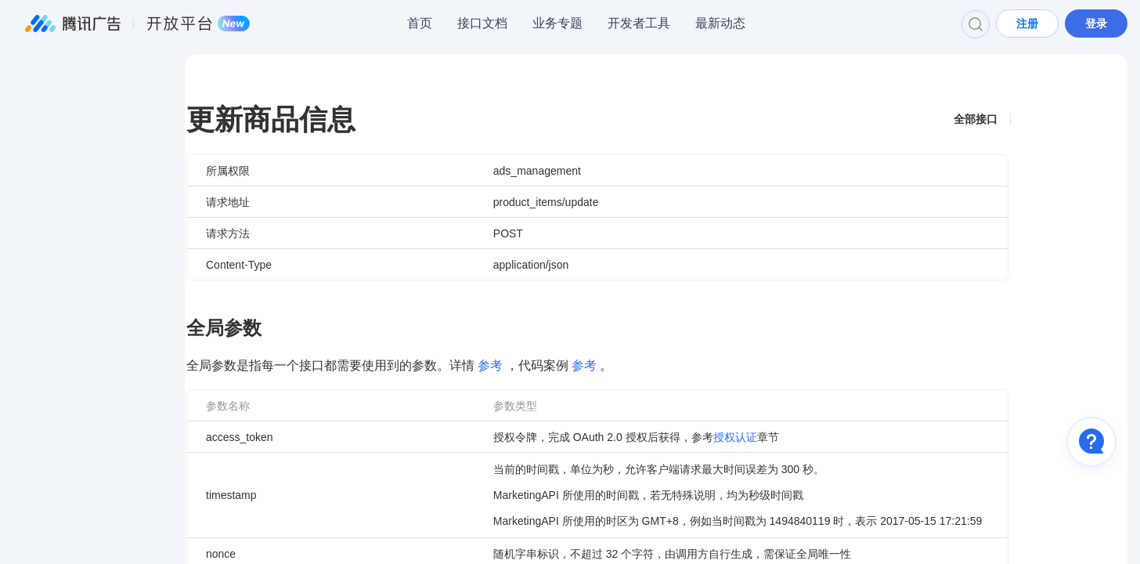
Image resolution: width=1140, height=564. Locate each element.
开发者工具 (639, 23)
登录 (1096, 23)
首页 (419, 23)
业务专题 (557, 23)
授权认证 (735, 437)
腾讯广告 (138, 23)
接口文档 (482, 23)
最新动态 (720, 23)
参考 (490, 365)
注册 (1027, 23)
